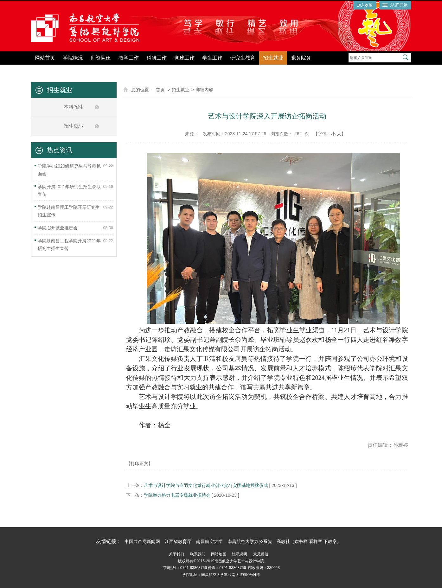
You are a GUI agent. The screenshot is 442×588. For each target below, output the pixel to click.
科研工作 (156, 58)
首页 (160, 89)
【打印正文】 (139, 463)
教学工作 (129, 58)
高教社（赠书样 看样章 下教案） (309, 541)
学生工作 (212, 58)
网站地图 (218, 554)
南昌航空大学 (209, 541)
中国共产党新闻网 (142, 541)
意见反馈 (260, 554)
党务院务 (301, 58)
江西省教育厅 (178, 541)
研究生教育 (242, 58)
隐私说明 (239, 554)
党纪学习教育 (334, 69)
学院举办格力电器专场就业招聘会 (177, 495)
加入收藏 (364, 5)
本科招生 (74, 107)
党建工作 (184, 58)
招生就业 (273, 58)
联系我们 (197, 554)
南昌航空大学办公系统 (249, 541)
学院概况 (73, 58)
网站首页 (45, 58)
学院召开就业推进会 (58, 227)
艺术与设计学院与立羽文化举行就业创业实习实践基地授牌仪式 (206, 485)
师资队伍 (101, 58)
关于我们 (176, 554)
